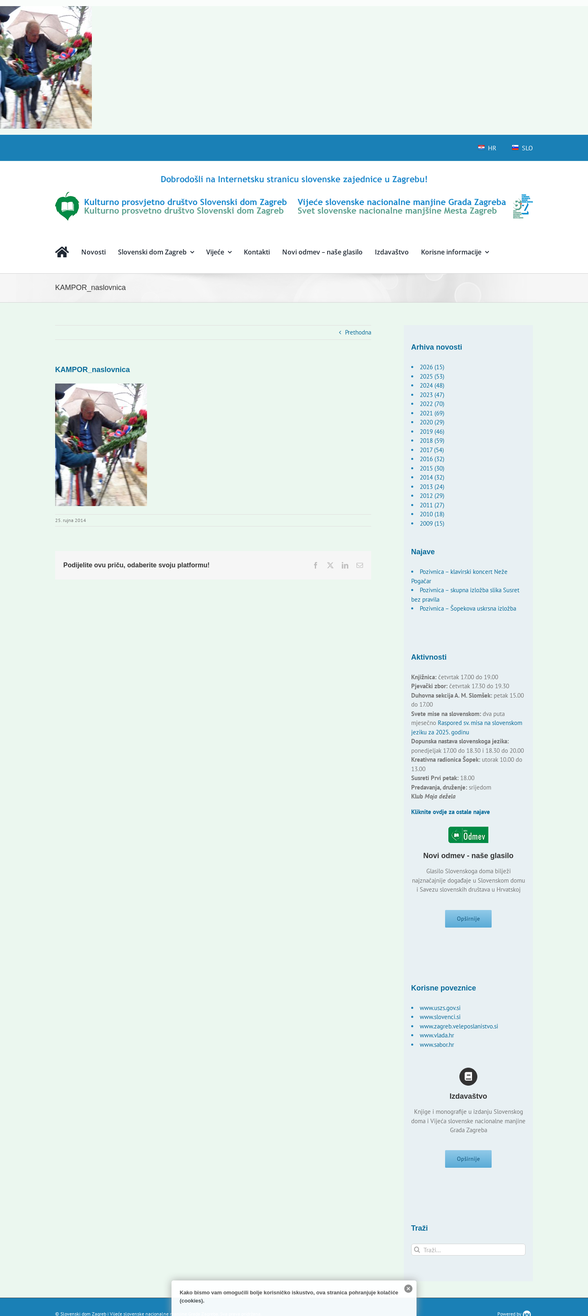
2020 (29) (432, 422)
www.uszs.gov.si (440, 1008)
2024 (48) (432, 385)
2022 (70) (432, 404)
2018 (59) (432, 440)
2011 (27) (432, 505)
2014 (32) (432, 477)
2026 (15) (432, 367)
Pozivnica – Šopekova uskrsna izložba (468, 608)
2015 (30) (432, 468)
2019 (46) (432, 431)
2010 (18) (432, 514)
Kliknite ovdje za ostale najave (450, 812)
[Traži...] (468, 1250)
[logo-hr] (294, 177)
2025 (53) (432, 376)
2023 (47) (432, 395)
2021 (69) (432, 413)
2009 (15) (432, 523)
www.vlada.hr (437, 1035)
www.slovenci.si (440, 1017)
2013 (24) (432, 487)
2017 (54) (432, 450)
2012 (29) (432, 496)
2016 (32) (432, 459)
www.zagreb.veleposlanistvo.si (459, 1026)
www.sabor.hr (437, 1044)
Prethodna (358, 332)
